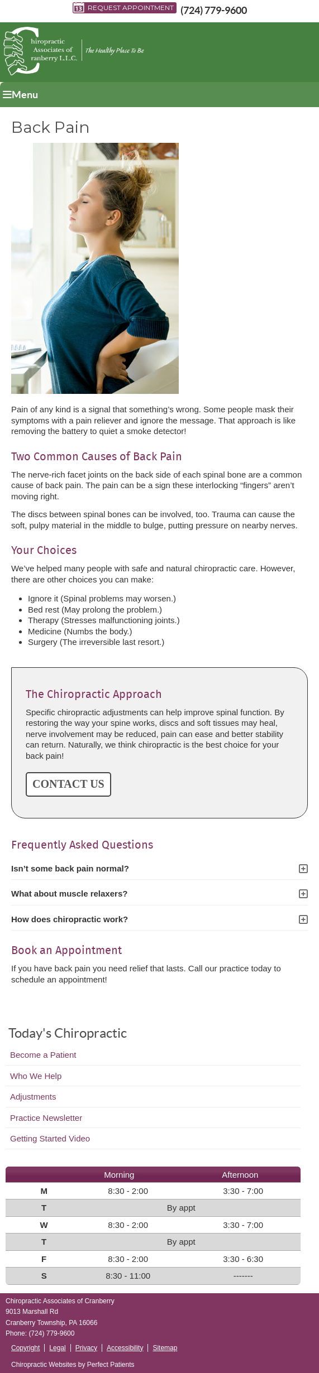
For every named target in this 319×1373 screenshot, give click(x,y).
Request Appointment (123, 7)
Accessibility (125, 1348)
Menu (20, 94)
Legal (57, 1348)
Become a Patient (43, 1054)
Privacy (86, 1348)
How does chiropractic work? (69, 919)
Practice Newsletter (46, 1118)
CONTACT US (68, 784)
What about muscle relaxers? (69, 893)
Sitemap (165, 1348)
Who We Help (35, 1076)
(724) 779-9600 (213, 10)
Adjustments (33, 1096)
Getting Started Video (50, 1138)
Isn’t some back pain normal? (70, 868)
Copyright (25, 1348)
